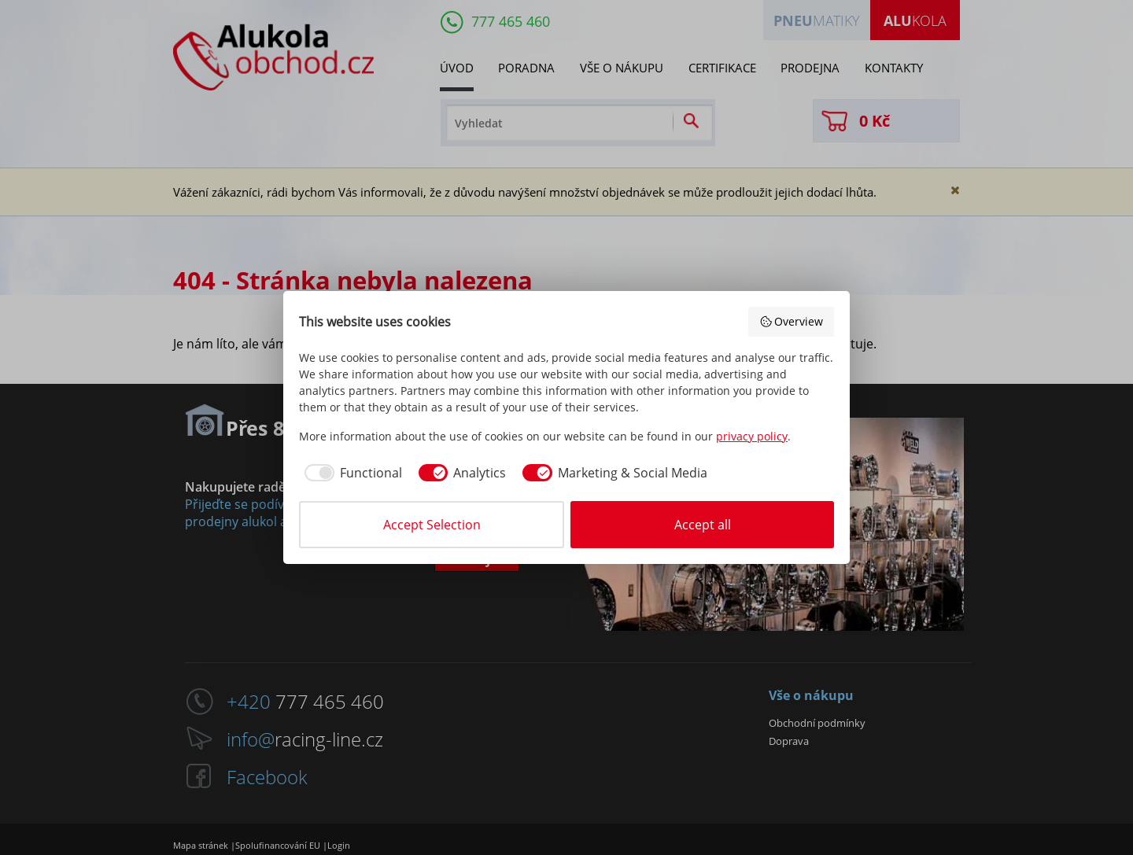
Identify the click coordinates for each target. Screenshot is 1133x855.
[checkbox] (350, 472)
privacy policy (752, 436)
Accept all (702, 524)
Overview (791, 321)
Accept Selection (432, 524)
